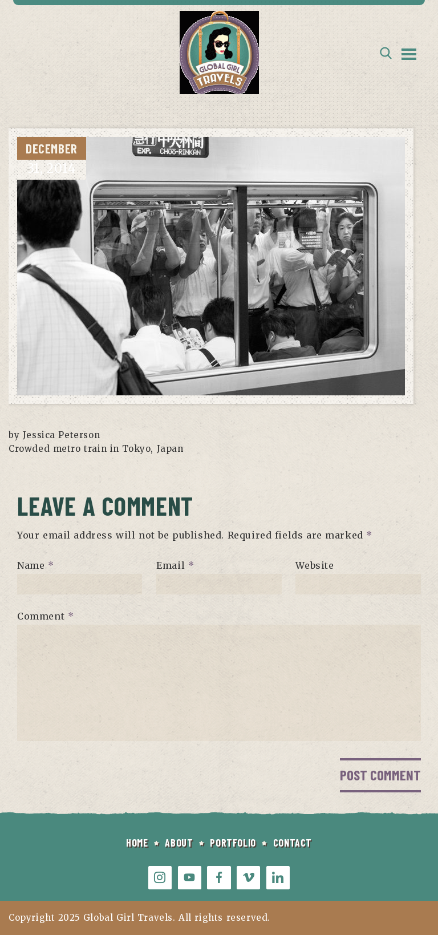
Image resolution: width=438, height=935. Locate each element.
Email (175, 565)
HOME (137, 842)
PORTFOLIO (233, 842)
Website (314, 565)
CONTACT (292, 842)
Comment (45, 616)
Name (35, 565)
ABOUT (179, 842)
